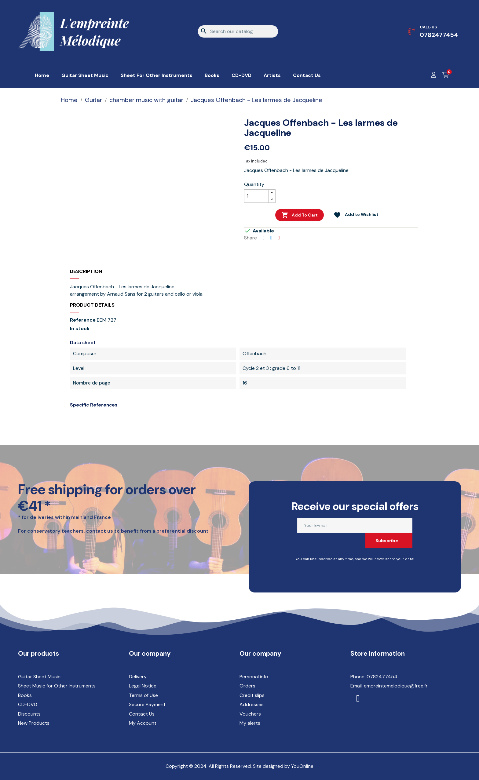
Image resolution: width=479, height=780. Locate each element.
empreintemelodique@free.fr (396, 686)
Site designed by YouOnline (283, 766)
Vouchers (250, 714)
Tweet (271, 238)
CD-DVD (27, 704)
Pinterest (279, 238)
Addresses (252, 704)
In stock (80, 329)
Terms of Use (143, 695)
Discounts (29, 714)
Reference (83, 320)
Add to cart (299, 215)
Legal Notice (142, 686)
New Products (33, 723)
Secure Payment (147, 704)
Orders (247, 686)
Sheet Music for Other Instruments (57, 686)
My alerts (250, 723)
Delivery (138, 676)
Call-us (428, 27)
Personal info (254, 676)
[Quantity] (256, 196)
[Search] (238, 31)
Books (25, 695)
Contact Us (142, 714)
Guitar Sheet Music (39, 676)
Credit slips (252, 695)
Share (264, 238)
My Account (142, 723)
